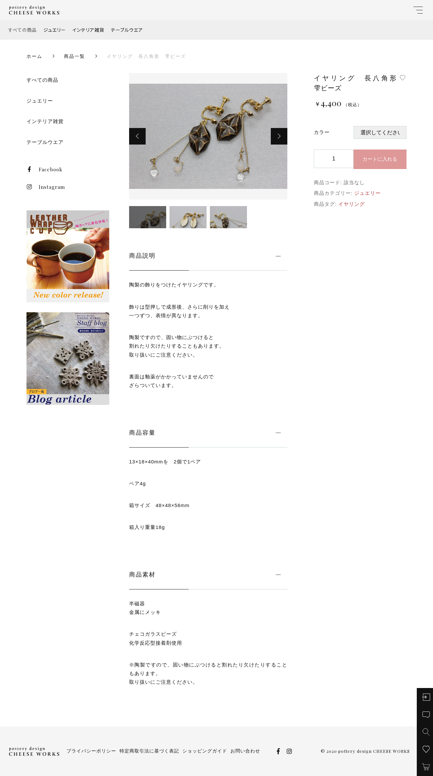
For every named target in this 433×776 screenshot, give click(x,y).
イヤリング (351, 204)
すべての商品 (22, 29)
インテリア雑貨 (88, 29)
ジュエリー (54, 29)
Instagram (45, 187)
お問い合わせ (245, 751)
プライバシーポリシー (91, 751)
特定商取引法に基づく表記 (149, 751)
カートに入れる (379, 159)
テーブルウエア (127, 29)
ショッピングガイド (204, 751)
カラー (322, 132)
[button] (137, 136)
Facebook (44, 169)
